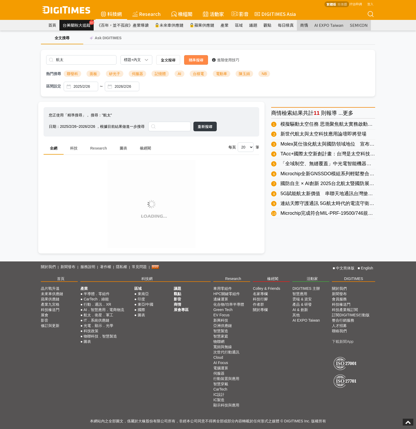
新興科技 (220, 320)
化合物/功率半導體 (228, 304)
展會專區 (181, 310)
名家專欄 (260, 294)
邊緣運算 (220, 299)
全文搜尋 (168, 60)
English (367, 268)
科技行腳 (260, 299)
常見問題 (139, 267)
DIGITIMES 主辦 (306, 288)
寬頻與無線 (222, 347)
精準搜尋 (196, 60)
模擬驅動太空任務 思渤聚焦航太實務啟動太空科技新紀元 (340, 124)
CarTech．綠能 (96, 299)
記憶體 (160, 74)
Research (146, 13)
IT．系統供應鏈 (96, 320)
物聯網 (218, 341)
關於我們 (48, 267)
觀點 (267, 25)
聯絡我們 (339, 331)
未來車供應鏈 (169, 25)
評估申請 (355, 4)
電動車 (221, 74)
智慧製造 (220, 331)
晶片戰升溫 (50, 288)
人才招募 (339, 325)
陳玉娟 (244, 74)
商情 (304, 25)
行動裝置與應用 (226, 379)
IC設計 (218, 394)
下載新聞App (342, 341)
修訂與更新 (50, 325)
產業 (224, 25)
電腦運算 (220, 368)
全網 (53, 148)
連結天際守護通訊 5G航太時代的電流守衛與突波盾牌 (336, 203)
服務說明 (87, 267)
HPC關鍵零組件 (226, 294)
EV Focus (221, 315)
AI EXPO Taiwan (328, 25)
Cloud (218, 357)
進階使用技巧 (225, 60)
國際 (141, 310)
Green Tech (222, 310)
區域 (239, 25)
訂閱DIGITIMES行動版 (351, 315)
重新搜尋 (205, 126)
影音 (239, 13)
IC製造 (218, 400)
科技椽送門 (50, 310)
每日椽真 (286, 25)
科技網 (111, 13)
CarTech (220, 389)
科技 (73, 148)
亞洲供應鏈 (222, 325)
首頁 (52, 25)
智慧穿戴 (220, 384)
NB (264, 74)
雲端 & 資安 (302, 299)
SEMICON (359, 25)
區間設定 (53, 86)
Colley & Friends (266, 288)
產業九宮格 (50, 304)
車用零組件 (222, 288)
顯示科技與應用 (226, 405)
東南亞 (143, 294)
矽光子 (114, 74)
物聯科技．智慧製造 (100, 336)
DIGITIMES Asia (275, 13)
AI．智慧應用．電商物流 (104, 310)
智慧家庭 (220, 336)
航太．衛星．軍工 (98, 315)
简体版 (342, 4)
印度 (141, 299)
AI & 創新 (300, 310)
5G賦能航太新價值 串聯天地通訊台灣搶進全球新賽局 (338, 193)
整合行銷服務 (343, 320)
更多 (348, 113)
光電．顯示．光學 (98, 325)
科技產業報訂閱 (345, 310)
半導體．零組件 (97, 294)
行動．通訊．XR (97, 304)
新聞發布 (67, 267)
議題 (253, 25)
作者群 (258, 304)
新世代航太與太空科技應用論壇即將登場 (323, 134)
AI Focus (220, 363)
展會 (44, 315)
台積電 (198, 74)
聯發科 (72, 74)
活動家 (213, 13)
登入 (370, 4)
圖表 (123, 148)
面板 (93, 74)
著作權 (105, 267)
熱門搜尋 (53, 74)
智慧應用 (299, 294)
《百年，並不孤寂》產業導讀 (123, 25)
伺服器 (137, 74)
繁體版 (331, 4)
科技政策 (91, 331)
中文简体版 (345, 268)
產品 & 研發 (302, 304)
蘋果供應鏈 (202, 25)
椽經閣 (181, 13)
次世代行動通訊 (226, 352)
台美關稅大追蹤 (78, 24)
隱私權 (121, 267)
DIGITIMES (353, 279)
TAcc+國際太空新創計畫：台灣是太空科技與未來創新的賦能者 (346, 153)
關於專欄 (260, 310)
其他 (296, 315)
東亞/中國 (146, 304)
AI (179, 74)
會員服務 (339, 299)
